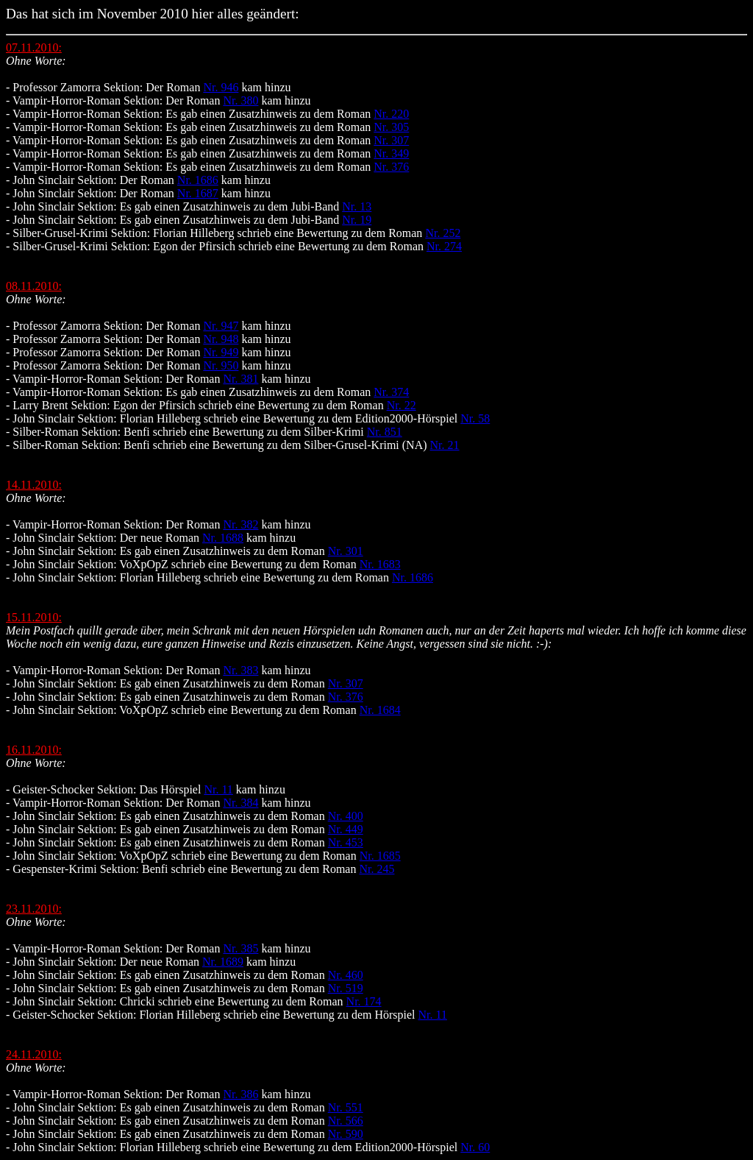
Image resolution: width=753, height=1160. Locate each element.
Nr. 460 (345, 975)
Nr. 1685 (380, 855)
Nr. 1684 (380, 710)
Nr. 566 (345, 1120)
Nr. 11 (218, 789)
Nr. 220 (391, 113)
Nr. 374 (391, 392)
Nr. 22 (401, 405)
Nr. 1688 (222, 537)
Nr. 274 (444, 246)
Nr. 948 (220, 339)
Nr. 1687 (197, 193)
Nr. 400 (345, 816)
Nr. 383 (240, 670)
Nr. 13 (356, 206)
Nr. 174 (364, 1001)
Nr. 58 (475, 418)
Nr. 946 (220, 87)
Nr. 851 (384, 431)
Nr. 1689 (222, 961)
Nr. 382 (240, 524)
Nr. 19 (356, 219)
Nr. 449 (345, 829)
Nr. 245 (376, 869)
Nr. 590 (345, 1134)
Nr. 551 (345, 1107)
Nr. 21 (445, 445)
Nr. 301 (345, 551)
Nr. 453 (345, 842)
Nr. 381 (240, 378)
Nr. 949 (220, 352)
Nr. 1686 (197, 180)
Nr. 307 (391, 140)
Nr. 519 (345, 988)
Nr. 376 (391, 166)
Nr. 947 (220, 325)
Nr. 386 (240, 1094)
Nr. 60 (475, 1147)
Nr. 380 (240, 100)
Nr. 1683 (380, 564)
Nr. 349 (391, 153)
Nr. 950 (220, 365)
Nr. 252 (442, 233)
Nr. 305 (391, 127)
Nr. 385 (240, 948)
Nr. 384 (240, 802)
